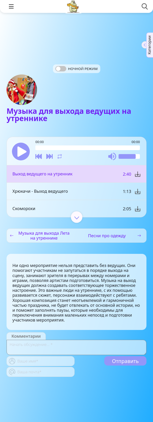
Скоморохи (23, 208)
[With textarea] (76, 347)
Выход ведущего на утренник (42, 174)
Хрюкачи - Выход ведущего (40, 191)
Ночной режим (82, 68)
